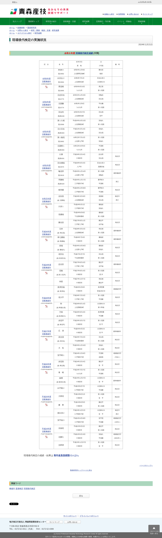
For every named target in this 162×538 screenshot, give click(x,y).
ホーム (12, 28)
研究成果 (85, 21)
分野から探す (22, 30)
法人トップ (17, 21)
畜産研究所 (31, 28)
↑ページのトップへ (146, 465)
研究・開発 (35, 30)
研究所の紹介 (51, 21)
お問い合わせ (134, 14)
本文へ (14, 2)
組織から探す (109, 14)
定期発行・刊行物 (103, 21)
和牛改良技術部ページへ (66, 455)
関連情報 (141, 21)
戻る (81, 496)
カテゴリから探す (24, 33)
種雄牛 (12, 489)
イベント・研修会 (124, 21)
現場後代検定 (29, 489)
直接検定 (19, 489)
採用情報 (121, 14)
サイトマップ (148, 14)
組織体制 (21, 28)
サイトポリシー (70, 516)
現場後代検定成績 (84, 53)
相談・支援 (45, 30)
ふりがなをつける (144, 2)
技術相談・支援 (69, 21)
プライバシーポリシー (89, 516)
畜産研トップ (33, 21)
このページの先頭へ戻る (154, 532)
